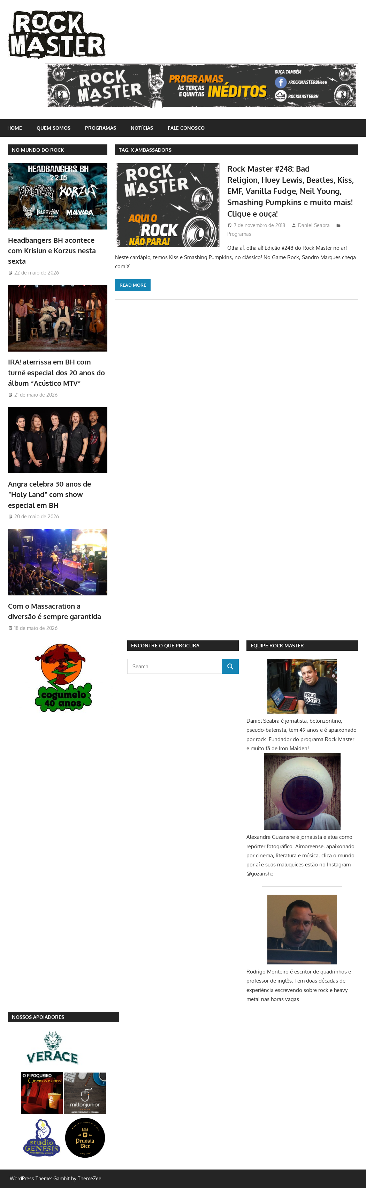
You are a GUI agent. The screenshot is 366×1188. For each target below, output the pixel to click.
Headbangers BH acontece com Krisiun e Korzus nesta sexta (52, 250)
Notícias (142, 128)
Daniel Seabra (314, 225)
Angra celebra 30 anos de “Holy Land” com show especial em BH (49, 494)
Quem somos (53, 128)
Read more (133, 285)
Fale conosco (186, 128)
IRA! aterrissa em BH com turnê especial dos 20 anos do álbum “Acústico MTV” (56, 372)
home (14, 128)
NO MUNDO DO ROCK (38, 150)
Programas (100, 128)
